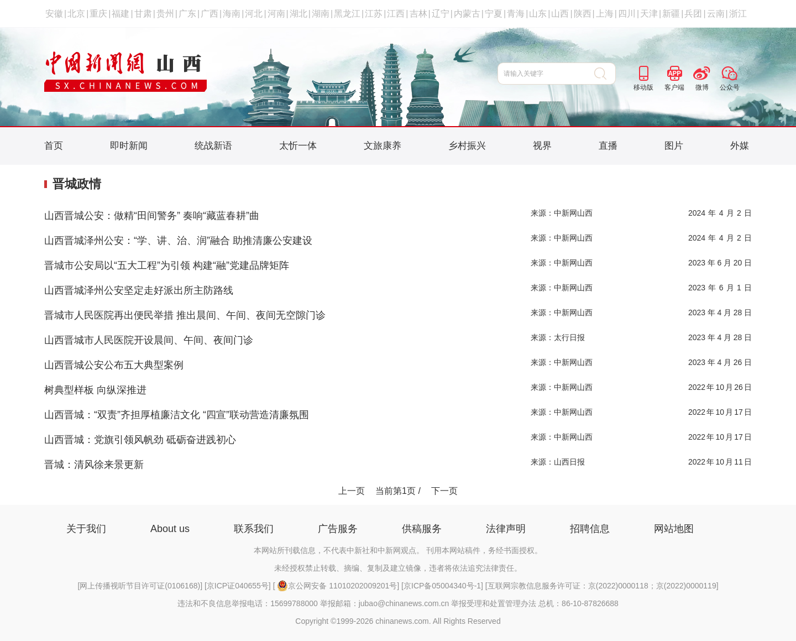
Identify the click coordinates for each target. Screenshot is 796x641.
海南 (231, 13)
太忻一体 (298, 145)
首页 (53, 145)
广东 (187, 13)
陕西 (582, 13)
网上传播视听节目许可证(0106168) (140, 585)
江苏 (374, 13)
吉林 (418, 13)
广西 (209, 13)
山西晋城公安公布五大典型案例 (114, 365)
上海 (605, 13)
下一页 (444, 491)
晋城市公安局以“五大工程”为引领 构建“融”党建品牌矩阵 (166, 265)
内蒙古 (467, 13)
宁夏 (493, 13)
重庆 (98, 13)
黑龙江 (347, 13)
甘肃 (143, 13)
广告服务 (338, 528)
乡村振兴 (467, 145)
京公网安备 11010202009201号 (337, 585)
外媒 (739, 145)
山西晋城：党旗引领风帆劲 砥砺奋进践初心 (140, 439)
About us (170, 528)
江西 (396, 13)
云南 (716, 13)
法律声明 (506, 528)
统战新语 (213, 145)
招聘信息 (590, 528)
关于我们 (86, 528)
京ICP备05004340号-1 (442, 585)
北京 (76, 13)
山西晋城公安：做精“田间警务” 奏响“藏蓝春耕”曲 (151, 215)
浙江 (738, 13)
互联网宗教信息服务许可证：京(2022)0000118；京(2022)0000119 (602, 585)
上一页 (351, 491)
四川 (627, 13)
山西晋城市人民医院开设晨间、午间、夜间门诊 (148, 340)
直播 (608, 145)
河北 (254, 13)
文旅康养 (382, 145)
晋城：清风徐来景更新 (94, 464)
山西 (560, 13)
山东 (538, 13)
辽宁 (440, 13)
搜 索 (605, 73)
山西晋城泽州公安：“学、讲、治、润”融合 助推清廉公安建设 (178, 240)
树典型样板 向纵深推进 (95, 389)
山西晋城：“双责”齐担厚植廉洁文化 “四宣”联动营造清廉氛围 (176, 414)
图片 (673, 145)
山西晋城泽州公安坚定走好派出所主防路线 (138, 290)
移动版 (643, 87)
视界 (542, 145)
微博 (702, 87)
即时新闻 (129, 145)
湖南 (320, 13)
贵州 (165, 13)
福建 (120, 13)
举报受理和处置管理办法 (493, 603)
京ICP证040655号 (238, 585)
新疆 (671, 13)
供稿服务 (422, 528)
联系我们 (254, 528)
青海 (516, 13)
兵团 (693, 13)
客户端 (674, 87)
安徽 (54, 13)
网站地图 (674, 528)
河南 (276, 13)
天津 (649, 13)
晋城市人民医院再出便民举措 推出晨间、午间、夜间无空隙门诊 (185, 315)
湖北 (298, 13)
